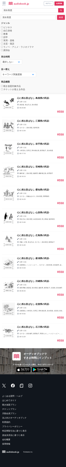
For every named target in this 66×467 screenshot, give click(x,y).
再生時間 (5, 56)
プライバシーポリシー (12, 426)
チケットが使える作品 (13, 89)
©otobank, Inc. (28, 452)
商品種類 (5, 81)
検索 (61, 17)
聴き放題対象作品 (11, 86)
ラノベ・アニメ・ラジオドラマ (17, 47)
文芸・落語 (7, 43)
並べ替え (5, 69)
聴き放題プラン (9, 405)
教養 (4, 34)
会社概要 (6, 439)
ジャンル (5, 23)
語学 (4, 37)
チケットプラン (9, 409)
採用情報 (6, 444)
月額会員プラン (9, 413)
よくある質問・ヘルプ (12, 396)
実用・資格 (7, 40)
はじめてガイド (9, 400)
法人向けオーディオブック (14, 418)
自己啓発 (6, 30)
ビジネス (6, 27)
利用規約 (6, 422)
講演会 (5, 50)
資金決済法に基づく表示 (13, 435)
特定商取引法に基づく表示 (14, 431)
